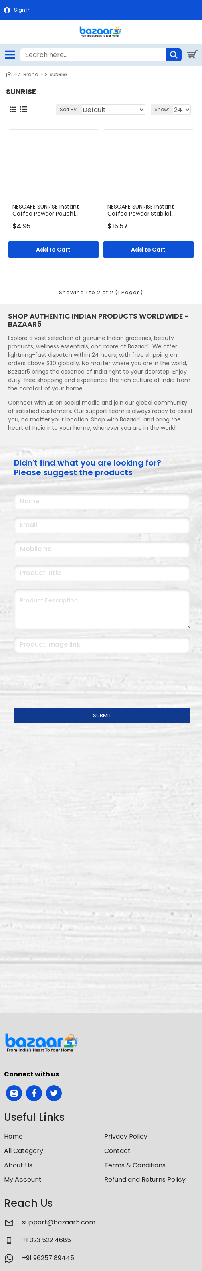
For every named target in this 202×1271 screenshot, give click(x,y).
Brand (30, 74)
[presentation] (70, 675)
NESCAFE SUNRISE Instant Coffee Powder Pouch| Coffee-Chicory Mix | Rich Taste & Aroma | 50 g (48, 210)
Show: (161, 109)
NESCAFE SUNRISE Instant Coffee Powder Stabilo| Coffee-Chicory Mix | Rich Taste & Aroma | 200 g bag (144, 210)
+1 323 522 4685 (46, 1240)
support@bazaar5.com (58, 1222)
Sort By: (69, 109)
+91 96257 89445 (48, 1258)
